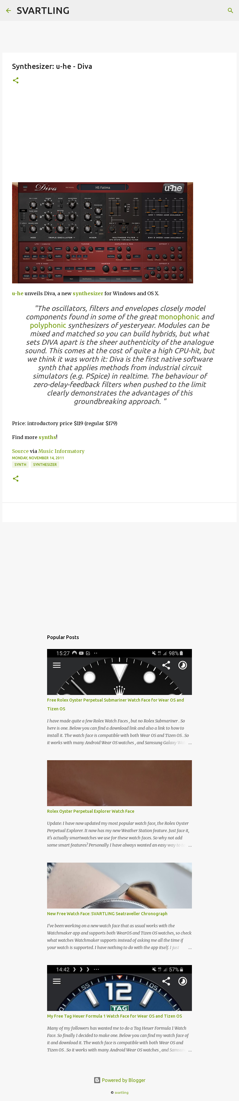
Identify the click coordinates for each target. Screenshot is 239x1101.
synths (47, 437)
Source (20, 451)
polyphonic (48, 325)
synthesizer (88, 293)
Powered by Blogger (119, 1080)
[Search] (230, 10)
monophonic (179, 317)
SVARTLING (43, 10)
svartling (122, 1092)
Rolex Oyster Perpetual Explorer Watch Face (90, 811)
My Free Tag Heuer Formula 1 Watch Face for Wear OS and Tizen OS (114, 1016)
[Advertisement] (119, 137)
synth (20, 465)
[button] (15, 81)
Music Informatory (61, 451)
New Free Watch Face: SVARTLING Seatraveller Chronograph (107, 913)
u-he (18, 293)
